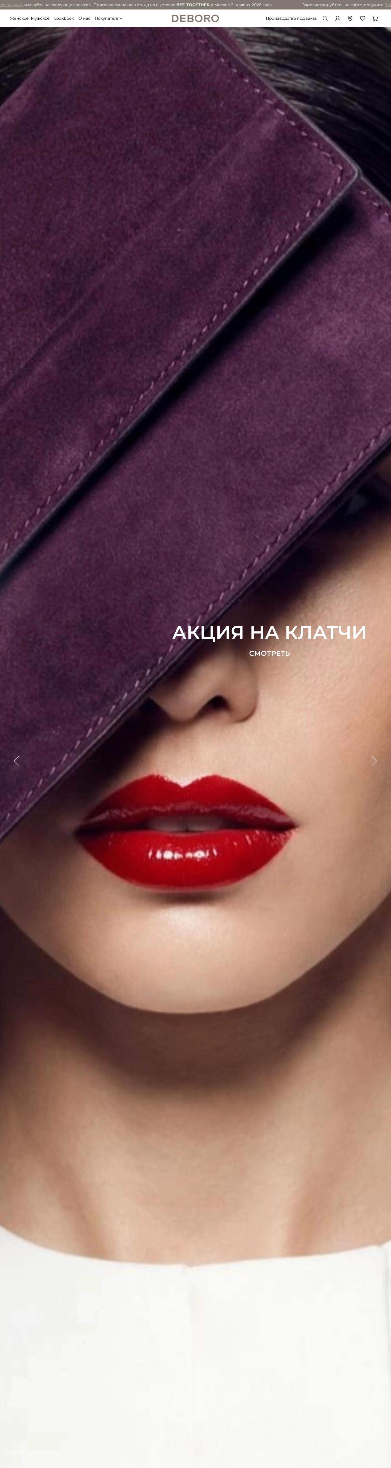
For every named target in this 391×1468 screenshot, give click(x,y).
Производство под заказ (291, 18)
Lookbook (64, 18)
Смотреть (269, 653)
